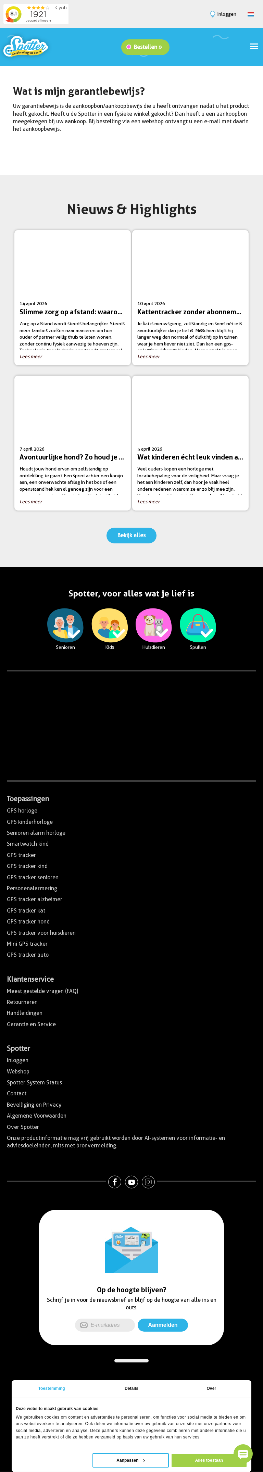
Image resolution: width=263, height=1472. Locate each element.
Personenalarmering (32, 888)
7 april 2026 (75, 446)
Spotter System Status (34, 1082)
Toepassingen (28, 799)
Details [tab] (131, 1388)
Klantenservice (30, 979)
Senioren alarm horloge (36, 833)
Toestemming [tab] (51, 1388)
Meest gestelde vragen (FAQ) (42, 991)
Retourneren (22, 1002)
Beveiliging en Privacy (34, 1105)
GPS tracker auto (28, 955)
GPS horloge (22, 810)
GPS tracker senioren (33, 877)
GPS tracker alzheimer (34, 899)
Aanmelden (162, 1325)
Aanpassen (130, 1460)
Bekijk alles (131, 535)
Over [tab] (211, 1388)
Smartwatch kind (28, 844)
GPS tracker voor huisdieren (41, 933)
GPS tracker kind (27, 866)
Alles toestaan (209, 1460)
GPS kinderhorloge (30, 822)
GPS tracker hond (28, 921)
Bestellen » (148, 47)
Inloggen (17, 1060)
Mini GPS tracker (27, 944)
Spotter (18, 1048)
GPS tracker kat (26, 910)
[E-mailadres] (105, 1325)
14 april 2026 (75, 300)
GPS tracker (21, 855)
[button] (243, 1453)
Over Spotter (23, 1127)
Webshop (18, 1071)
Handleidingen (24, 1013)
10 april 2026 (193, 300)
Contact (16, 1093)
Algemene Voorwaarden (36, 1115)
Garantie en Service (31, 1024)
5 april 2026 (193, 446)
